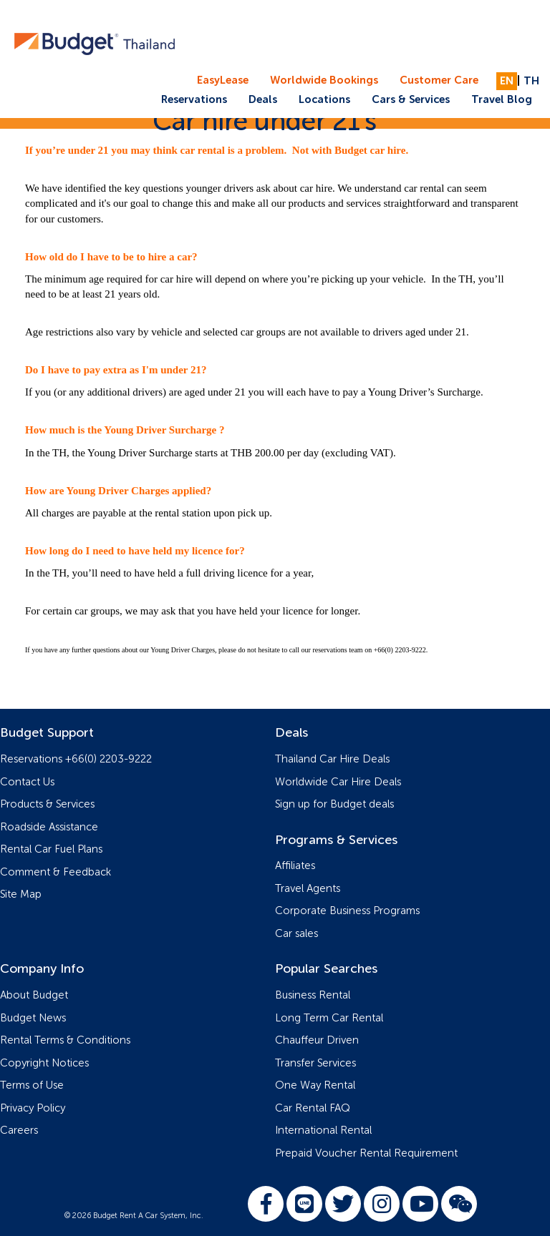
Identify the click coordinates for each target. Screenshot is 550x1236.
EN (506, 81)
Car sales (296, 933)
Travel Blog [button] (501, 99)
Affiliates (295, 865)
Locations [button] (324, 99)
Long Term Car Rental (329, 1018)
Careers (19, 1130)
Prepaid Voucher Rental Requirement (366, 1153)
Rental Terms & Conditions (65, 1040)
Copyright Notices (44, 1063)
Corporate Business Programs (347, 911)
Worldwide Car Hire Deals (338, 782)
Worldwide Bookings (324, 80)
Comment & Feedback (55, 872)
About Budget (34, 995)
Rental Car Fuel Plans (51, 849)
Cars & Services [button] (411, 99)
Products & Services (47, 804)
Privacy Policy (32, 1108)
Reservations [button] (194, 99)
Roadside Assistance (49, 827)
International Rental (323, 1130)
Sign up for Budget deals (334, 804)
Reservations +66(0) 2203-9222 (76, 759)
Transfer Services (315, 1063)
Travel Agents (307, 888)
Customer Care (439, 80)
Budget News (33, 1018)
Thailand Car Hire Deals (332, 759)
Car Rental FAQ (312, 1108)
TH (531, 81)
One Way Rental (315, 1085)
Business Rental (312, 995)
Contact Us (27, 782)
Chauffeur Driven (317, 1040)
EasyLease (223, 80)
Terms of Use (32, 1085)
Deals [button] (263, 99)
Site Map (21, 894)
